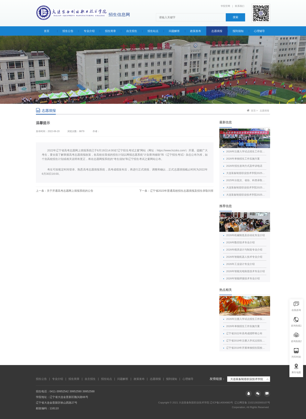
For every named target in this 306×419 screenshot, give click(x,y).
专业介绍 (57, 378)
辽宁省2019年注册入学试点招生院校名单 (246, 340)
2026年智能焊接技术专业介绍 (243, 278)
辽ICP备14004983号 (222, 402)
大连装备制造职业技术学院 (246, 379)
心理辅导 (187, 378)
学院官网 (225, 6)
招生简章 (73, 378)
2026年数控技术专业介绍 (240, 242)
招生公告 (41, 378)
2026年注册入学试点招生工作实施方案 (246, 151)
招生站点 (106, 378)
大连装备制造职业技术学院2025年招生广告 (246, 187)
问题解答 (122, 378)
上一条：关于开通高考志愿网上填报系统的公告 (64, 190)
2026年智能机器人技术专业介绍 (244, 256)
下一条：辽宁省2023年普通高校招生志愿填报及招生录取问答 (176, 190)
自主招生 (90, 378)
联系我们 (239, 6)
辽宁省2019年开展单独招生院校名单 (246, 347)
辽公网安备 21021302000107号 (252, 402)
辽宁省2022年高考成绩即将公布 (244, 333)
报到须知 (171, 378)
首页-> (254, 110)
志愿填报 (264, 110)
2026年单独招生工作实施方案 (243, 158)
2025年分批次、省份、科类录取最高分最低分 (246, 180)
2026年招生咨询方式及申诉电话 (244, 165)
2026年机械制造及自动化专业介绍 (245, 235)
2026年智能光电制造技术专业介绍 (245, 271)
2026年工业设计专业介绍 (240, 264)
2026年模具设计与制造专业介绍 (244, 249)
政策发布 (139, 378)
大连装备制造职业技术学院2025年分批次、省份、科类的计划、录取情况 (246, 173)
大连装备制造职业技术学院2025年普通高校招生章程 (246, 194)
